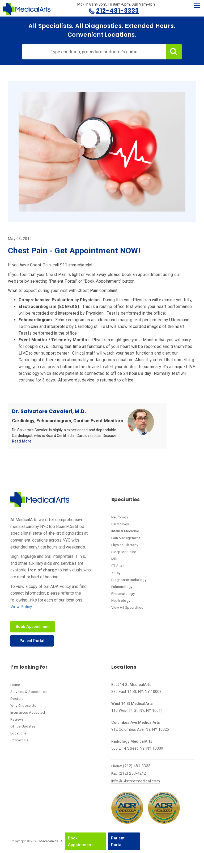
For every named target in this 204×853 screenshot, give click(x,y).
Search (174, 51)
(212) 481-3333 (136, 766)
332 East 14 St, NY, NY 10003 (136, 691)
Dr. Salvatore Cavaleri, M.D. (49, 411)
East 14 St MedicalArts (131, 685)
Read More (21, 441)
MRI (114, 559)
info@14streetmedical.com (135, 781)
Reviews (17, 719)
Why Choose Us (23, 706)
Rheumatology (123, 594)
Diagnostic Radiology (129, 580)
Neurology (119, 517)
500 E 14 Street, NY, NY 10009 (137, 748)
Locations (18, 733)
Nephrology (120, 601)
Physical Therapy (124, 545)
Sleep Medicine (123, 552)
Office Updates (22, 726)
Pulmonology (122, 587)
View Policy (21, 606)
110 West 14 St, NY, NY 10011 (137, 710)
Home (15, 685)
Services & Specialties (28, 692)
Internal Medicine (125, 531)
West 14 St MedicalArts (132, 703)
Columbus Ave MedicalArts (135, 722)
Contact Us (19, 740)
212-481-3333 (117, 11)
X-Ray (116, 573)
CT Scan (118, 566)
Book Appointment (80, 841)
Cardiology (120, 524)
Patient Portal (118, 841)
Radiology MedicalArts (131, 741)
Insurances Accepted (27, 712)
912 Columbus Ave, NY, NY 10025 (140, 729)
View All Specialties (127, 608)
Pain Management (125, 538)
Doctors (17, 699)
